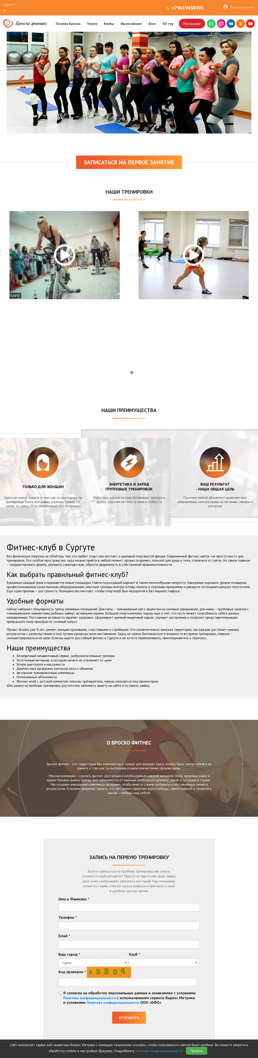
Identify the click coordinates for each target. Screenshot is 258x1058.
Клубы (109, 23)
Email (64, 936)
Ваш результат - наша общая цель (215, 487)
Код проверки (72, 971)
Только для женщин (43, 486)
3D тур (168, 23)
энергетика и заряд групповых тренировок (129, 487)
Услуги (92, 23)
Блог (152, 23)
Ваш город (69, 954)
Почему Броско (68, 23)
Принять (196, 1051)
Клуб (134, 954)
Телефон (67, 917)
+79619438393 (188, 8)
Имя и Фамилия (73, 899)
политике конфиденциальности (159, 1051)
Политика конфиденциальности (89, 998)
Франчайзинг (131, 23)
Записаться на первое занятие (129, 162)
